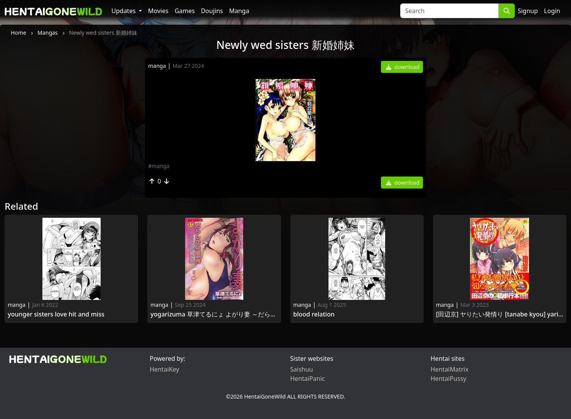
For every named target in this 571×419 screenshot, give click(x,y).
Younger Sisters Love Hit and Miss (56, 314)
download (402, 67)
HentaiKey (164, 369)
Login (552, 11)
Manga (239, 11)
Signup (528, 11)
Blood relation (314, 314)
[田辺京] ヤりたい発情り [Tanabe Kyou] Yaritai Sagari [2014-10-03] (499, 314)
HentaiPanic (307, 378)
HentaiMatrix (449, 369)
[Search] (449, 10)
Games (185, 11)
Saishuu (301, 369)
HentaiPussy (449, 378)
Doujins (212, 11)
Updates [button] (124, 11)
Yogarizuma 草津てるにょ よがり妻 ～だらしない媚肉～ (214, 314)
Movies (158, 11)
